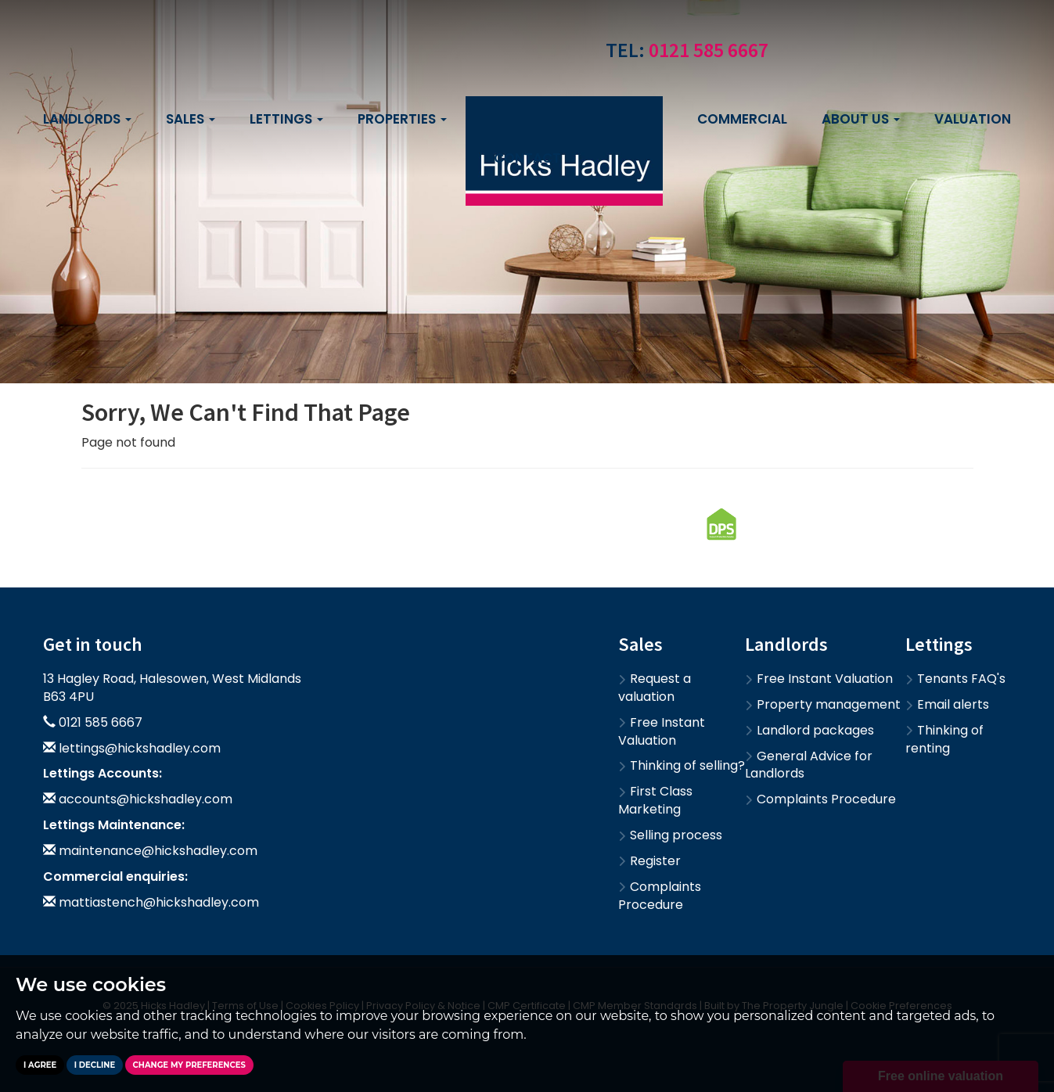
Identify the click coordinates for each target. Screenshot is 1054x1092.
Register (649, 861)
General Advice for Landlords (808, 765)
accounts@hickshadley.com (145, 799)
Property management (823, 704)
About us (861, 119)
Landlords (87, 119)
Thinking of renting (944, 739)
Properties (402, 119)
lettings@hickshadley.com (140, 748)
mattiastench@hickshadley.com (159, 902)
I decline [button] (94, 1065)
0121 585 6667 (708, 50)
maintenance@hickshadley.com (158, 851)
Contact (527, 158)
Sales (190, 119)
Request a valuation (654, 688)
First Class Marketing (655, 800)
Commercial (742, 119)
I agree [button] (39, 1065)
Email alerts (947, 704)
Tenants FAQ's (955, 679)
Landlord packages (809, 730)
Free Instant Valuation (661, 731)
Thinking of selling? (681, 765)
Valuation (972, 119)
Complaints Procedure (659, 896)
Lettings (286, 119)
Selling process (670, 835)
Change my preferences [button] (189, 1065)
